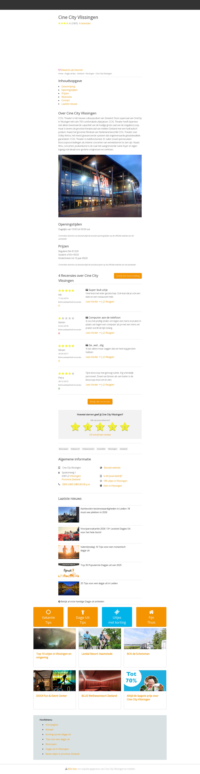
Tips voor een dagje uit (58, 739)
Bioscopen (51, 744)
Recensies (67, 96)
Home (60, 73)
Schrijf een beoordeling (128, 275)
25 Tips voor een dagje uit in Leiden (99, 583)
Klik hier (72, 768)
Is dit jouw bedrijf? (112, 475)
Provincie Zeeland (71, 479)
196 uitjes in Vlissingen (115, 480)
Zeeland (80, 73)
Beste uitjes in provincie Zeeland (62, 753)
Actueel (49, 729)
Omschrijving (68, 86)
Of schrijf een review (100, 434)
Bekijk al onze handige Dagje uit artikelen (82, 601)
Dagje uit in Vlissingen (57, 749)
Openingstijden (70, 89)
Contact (66, 100)
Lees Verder (93, 301)
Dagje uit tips (70, 73)
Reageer (108, 301)
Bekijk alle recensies (100, 401)
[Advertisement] (100, 46)
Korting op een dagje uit (58, 734)
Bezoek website (112, 467)
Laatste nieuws (69, 103)
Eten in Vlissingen (112, 485)
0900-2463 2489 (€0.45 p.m (76, 484)
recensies (84, 23)
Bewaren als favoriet (72, 69)
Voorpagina (52, 724)
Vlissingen (90, 73)
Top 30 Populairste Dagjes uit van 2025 (101, 565)
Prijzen (65, 93)
